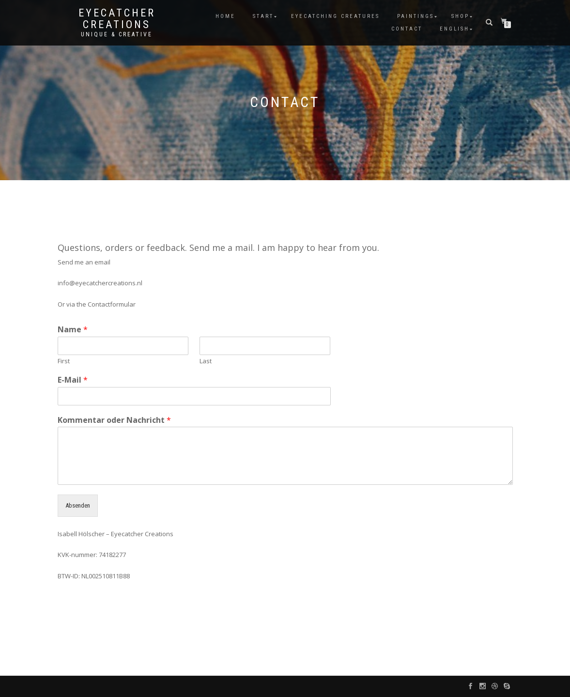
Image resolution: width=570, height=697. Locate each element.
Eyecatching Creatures (335, 16)
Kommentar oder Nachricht (114, 420)
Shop (460, 16)
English (454, 29)
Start (263, 16)
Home (225, 16)
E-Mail (73, 380)
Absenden (77, 505)
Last (206, 361)
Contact (406, 29)
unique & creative (117, 34)
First (64, 361)
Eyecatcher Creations (116, 19)
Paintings (415, 16)
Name (73, 330)
